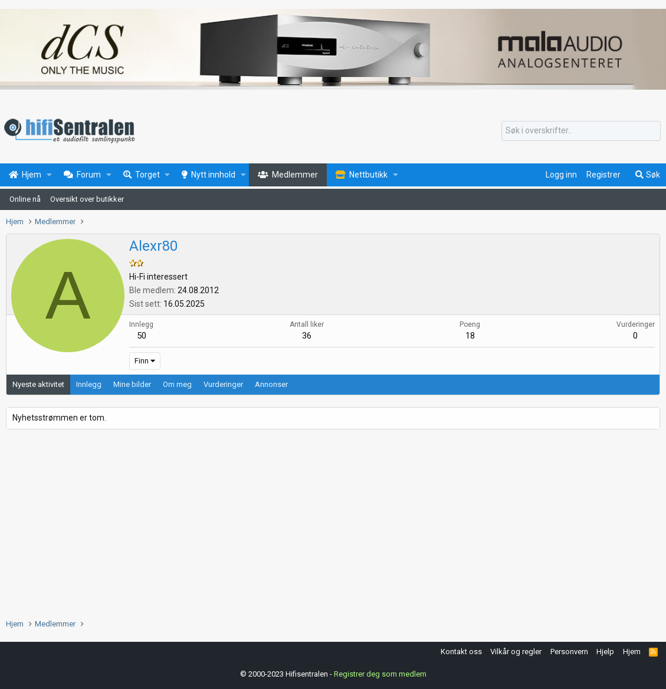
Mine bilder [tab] (132, 384)
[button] (49, 175)
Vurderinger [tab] (223, 384)
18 (470, 335)
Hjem (632, 651)
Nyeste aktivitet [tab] (38, 384)
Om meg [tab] (177, 384)
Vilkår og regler (516, 651)
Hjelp (605, 651)
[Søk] (581, 131)
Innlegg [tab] (88, 384)
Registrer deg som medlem (380, 674)
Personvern (569, 651)
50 (141, 335)
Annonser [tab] (271, 384)
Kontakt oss (461, 651)
